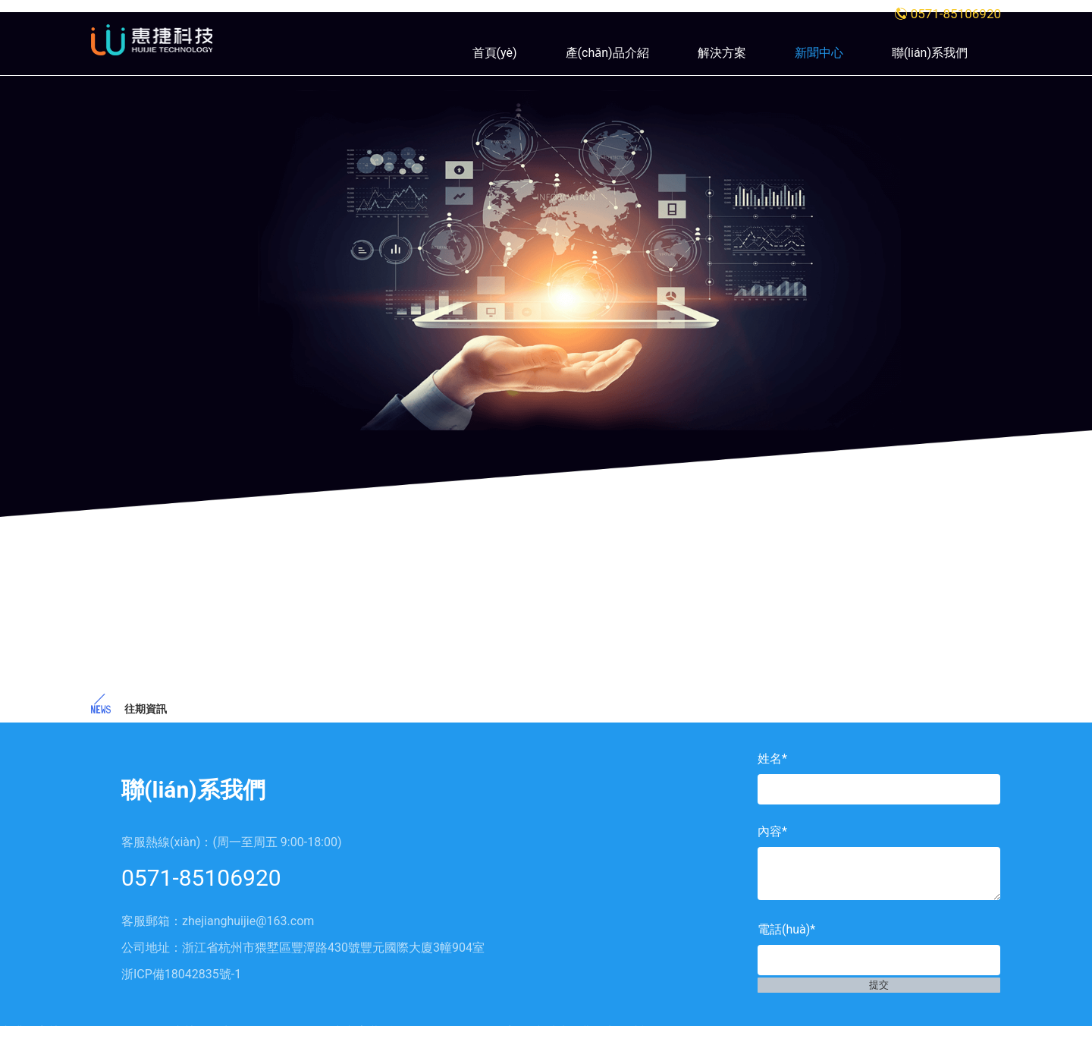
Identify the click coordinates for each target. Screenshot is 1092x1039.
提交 (879, 999)
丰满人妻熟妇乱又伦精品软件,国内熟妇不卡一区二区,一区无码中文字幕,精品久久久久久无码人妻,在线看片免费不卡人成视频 (332, 1032)
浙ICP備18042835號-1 (181, 974)
